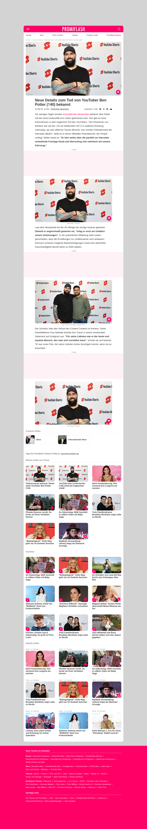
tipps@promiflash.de (70, 454)
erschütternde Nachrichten (76, 114)
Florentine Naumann (60, 109)
